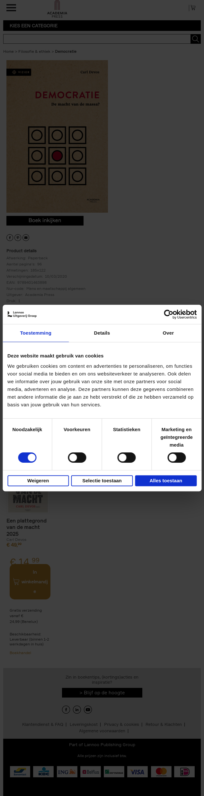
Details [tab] (102, 333)
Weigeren (38, 480)
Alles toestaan (165, 480)
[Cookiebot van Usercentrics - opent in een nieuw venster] (168, 314)
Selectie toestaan (102, 480)
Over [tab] (168, 333)
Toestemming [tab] (35, 333)
